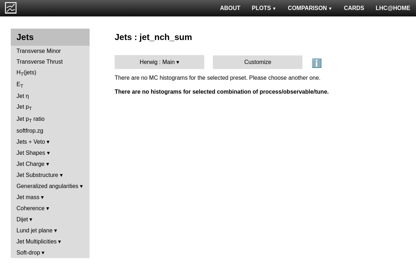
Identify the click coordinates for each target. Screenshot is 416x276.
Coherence (30, 208)
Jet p (24, 107)
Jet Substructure (37, 175)
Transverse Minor (38, 51)
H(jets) (26, 73)
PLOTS (264, 8)
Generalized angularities (47, 186)
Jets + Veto (30, 142)
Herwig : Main (157, 62)
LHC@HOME (393, 8)
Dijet (22, 219)
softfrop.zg (29, 131)
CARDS (354, 8)
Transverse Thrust (39, 62)
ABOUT (230, 8)
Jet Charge (30, 164)
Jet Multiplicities (36, 241)
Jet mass (27, 197)
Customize (258, 62)
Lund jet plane (34, 230)
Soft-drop (28, 253)
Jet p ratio (30, 119)
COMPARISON (310, 8)
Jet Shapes (30, 153)
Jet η (22, 96)
